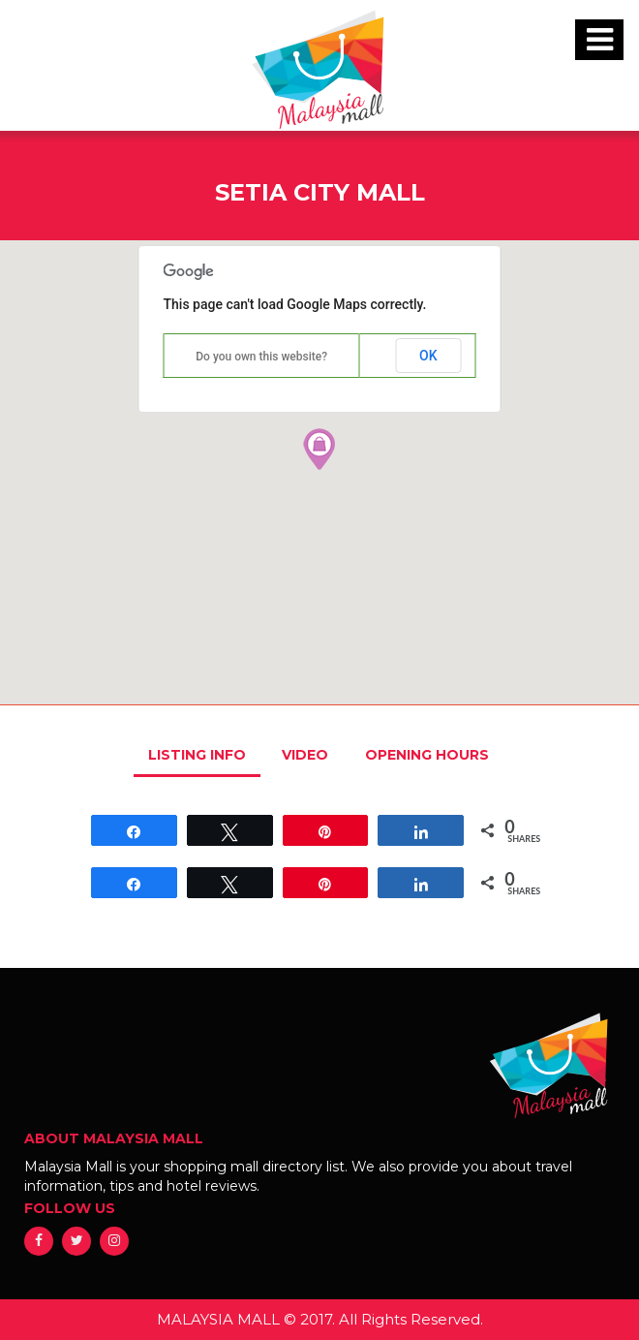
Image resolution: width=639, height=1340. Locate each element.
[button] (319, 448)
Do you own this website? (261, 356)
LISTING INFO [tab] (197, 754)
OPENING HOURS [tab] (427, 754)
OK (428, 355)
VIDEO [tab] (305, 754)
